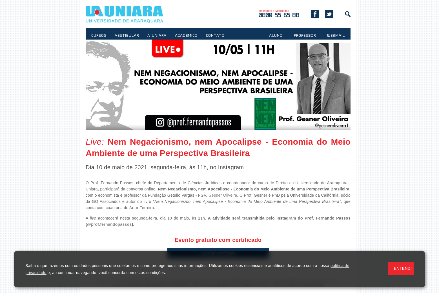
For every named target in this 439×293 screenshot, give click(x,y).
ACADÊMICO (186, 36)
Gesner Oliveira (223, 195)
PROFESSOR (305, 36)
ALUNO (276, 36)
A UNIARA (157, 36)
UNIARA (132, 14)
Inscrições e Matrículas (278, 14)
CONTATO (215, 36)
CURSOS (99, 36)
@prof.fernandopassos (109, 224)
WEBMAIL (336, 36)
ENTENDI (403, 268)
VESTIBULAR (127, 36)
